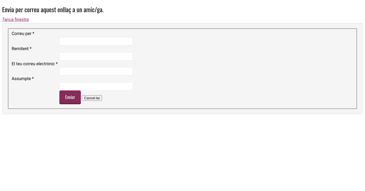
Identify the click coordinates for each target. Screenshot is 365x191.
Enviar (70, 97)
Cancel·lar (92, 98)
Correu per (23, 33)
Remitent (22, 48)
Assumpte (23, 78)
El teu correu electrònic (35, 63)
